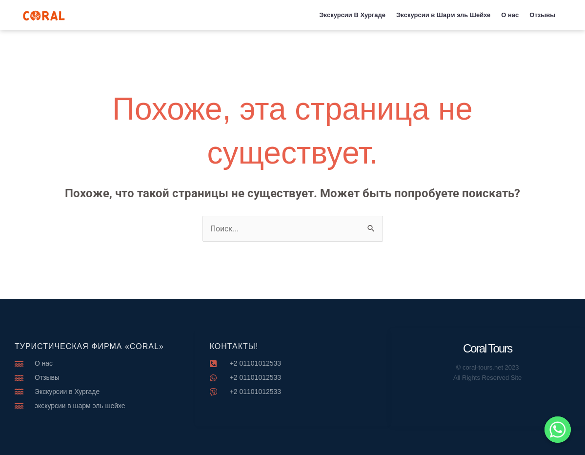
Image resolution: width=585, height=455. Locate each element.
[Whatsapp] (558, 429)
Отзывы (542, 15)
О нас (510, 15)
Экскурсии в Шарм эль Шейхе (443, 15)
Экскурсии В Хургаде (352, 15)
